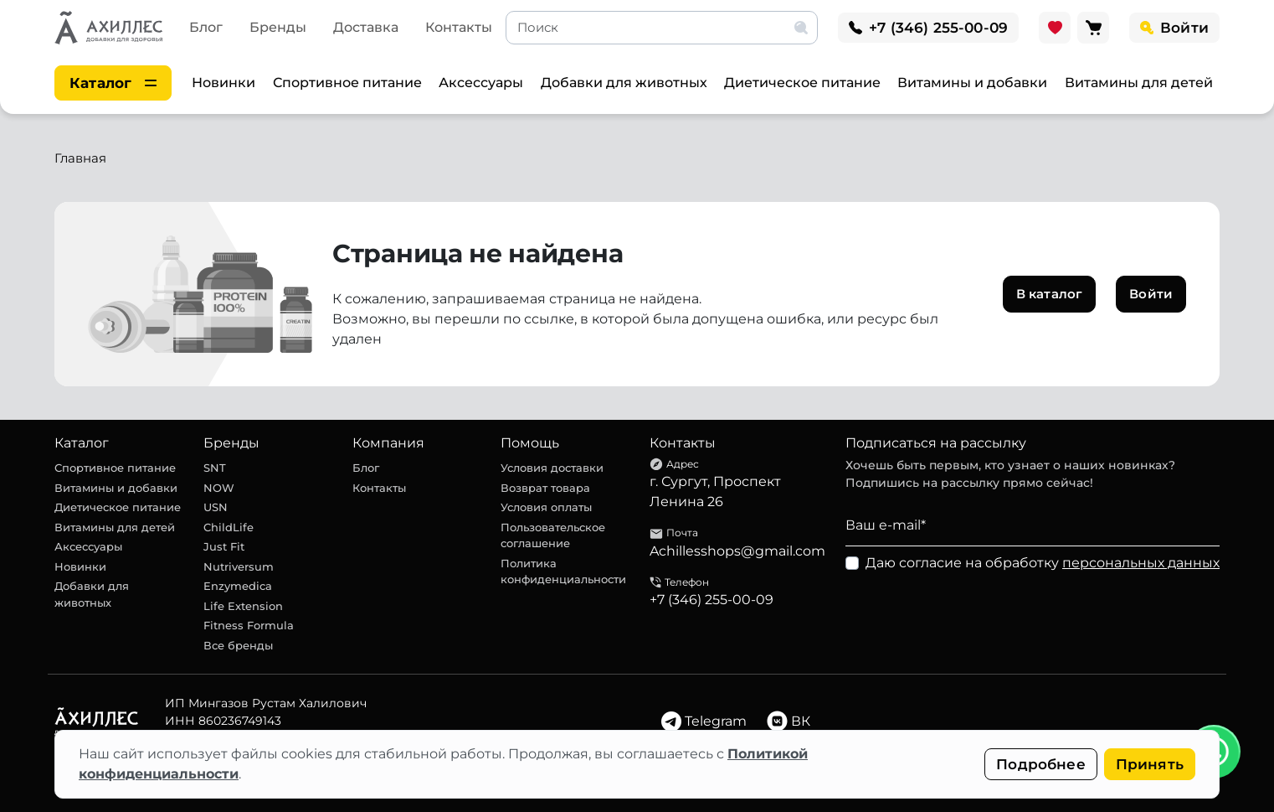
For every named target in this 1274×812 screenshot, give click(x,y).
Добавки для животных (624, 83)
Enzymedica (237, 585)
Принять (1150, 764)
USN (215, 507)
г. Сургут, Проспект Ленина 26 (715, 491)
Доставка (365, 27)
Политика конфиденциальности (563, 571)
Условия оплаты (546, 507)
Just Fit (223, 546)
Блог (206, 27)
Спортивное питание (347, 83)
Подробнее (1041, 764)
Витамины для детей (1139, 83)
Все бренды (238, 645)
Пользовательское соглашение (553, 535)
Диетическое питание (802, 83)
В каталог (1049, 294)
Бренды (277, 27)
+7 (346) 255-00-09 (711, 600)
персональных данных (1141, 563)
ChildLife (228, 527)
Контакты (458, 27)
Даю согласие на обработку (1043, 563)
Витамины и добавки (972, 83)
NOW (218, 487)
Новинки (223, 83)
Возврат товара (545, 487)
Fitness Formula (248, 625)
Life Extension (243, 606)
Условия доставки (552, 467)
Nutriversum (238, 566)
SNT (214, 467)
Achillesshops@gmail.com (737, 551)
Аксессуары (481, 83)
